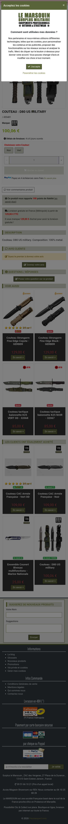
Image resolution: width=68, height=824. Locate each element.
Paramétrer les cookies (34, 73)
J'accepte (34, 66)
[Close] (64, 5)
